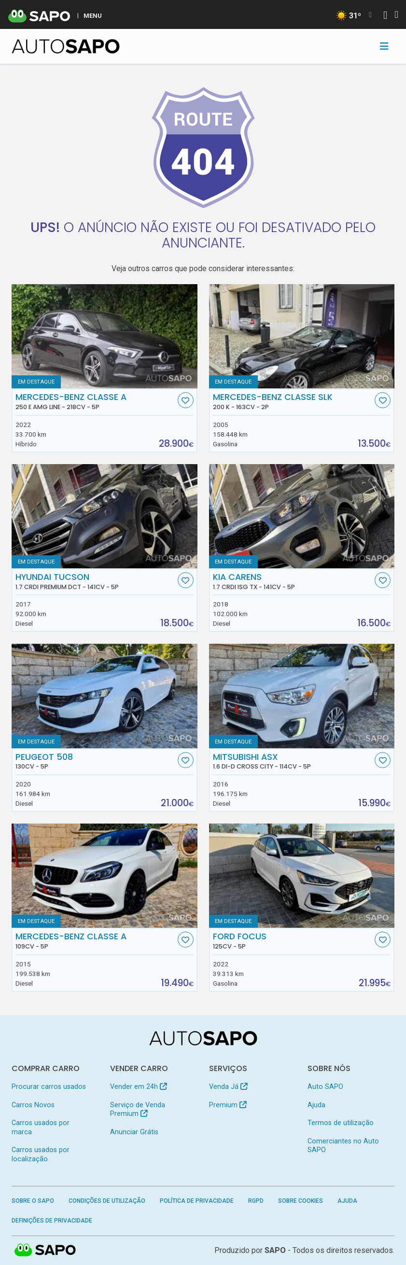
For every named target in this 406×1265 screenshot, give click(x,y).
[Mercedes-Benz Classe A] (104, 876)
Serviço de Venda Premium (137, 1109)
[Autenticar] (385, 16)
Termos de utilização (341, 1123)
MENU (93, 15)
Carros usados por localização (41, 1154)
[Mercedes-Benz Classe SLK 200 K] (302, 336)
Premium (227, 1105)
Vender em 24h (138, 1087)
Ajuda (316, 1105)
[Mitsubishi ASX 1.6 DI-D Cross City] (302, 696)
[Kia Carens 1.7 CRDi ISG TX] (302, 516)
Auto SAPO (325, 1087)
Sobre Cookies (300, 1200)
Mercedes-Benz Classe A (95, 401)
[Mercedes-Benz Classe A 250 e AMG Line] (104, 336)
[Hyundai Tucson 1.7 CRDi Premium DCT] (104, 516)
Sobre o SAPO (33, 1200)
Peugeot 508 (95, 761)
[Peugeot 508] (104, 696)
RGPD (256, 1200)
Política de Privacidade (197, 1200)
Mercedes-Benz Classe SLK (293, 401)
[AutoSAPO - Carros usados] (66, 46)
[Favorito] (186, 400)
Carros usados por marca (41, 1127)
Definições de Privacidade (52, 1220)
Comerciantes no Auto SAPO (343, 1145)
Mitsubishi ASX (293, 761)
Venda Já (228, 1087)
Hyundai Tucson (95, 581)
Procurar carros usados (49, 1087)
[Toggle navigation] (384, 46)
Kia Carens (293, 581)
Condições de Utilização (107, 1200)
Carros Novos (33, 1105)
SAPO (45, 1250)
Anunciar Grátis (134, 1132)
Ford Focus (293, 941)
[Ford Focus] (302, 876)
